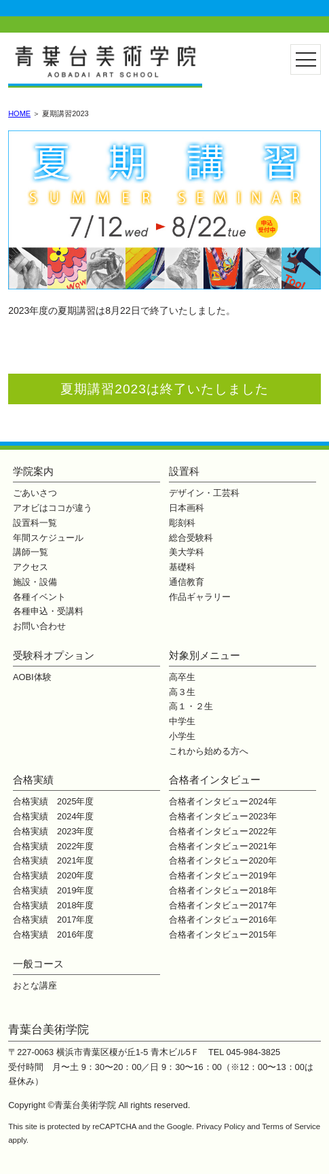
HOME (19, 113)
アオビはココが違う (52, 508)
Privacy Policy (220, 1126)
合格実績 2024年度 (53, 816)
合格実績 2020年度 (53, 875)
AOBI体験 (32, 677)
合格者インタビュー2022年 (222, 831)
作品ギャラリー (200, 597)
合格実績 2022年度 (53, 846)
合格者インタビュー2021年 (222, 846)
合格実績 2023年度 (53, 831)
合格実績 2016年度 (53, 934)
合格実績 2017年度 (53, 919)
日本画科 (186, 508)
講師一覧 (30, 552)
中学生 (182, 721)
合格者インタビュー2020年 (222, 860)
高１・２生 (191, 706)
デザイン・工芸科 (204, 493)
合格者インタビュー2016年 (222, 919)
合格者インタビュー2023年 (222, 816)
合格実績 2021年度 (53, 860)
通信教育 (186, 582)
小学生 (182, 736)
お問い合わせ (39, 626)
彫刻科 (182, 523)
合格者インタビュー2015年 (222, 934)
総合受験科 (191, 538)
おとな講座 (35, 985)
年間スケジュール (48, 538)
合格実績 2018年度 (53, 905)
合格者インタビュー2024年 (222, 801)
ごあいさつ (35, 493)
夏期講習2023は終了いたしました (164, 389)
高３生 (182, 692)
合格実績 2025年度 (53, 801)
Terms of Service (291, 1126)
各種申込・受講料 (48, 611)
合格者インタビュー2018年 (222, 890)
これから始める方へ (208, 751)
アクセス (30, 567)
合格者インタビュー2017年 (222, 905)
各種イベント (39, 597)
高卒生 (182, 677)
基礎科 (182, 567)
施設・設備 (35, 582)
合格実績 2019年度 (53, 890)
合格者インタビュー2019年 (222, 875)
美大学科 (186, 552)
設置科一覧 (35, 523)
